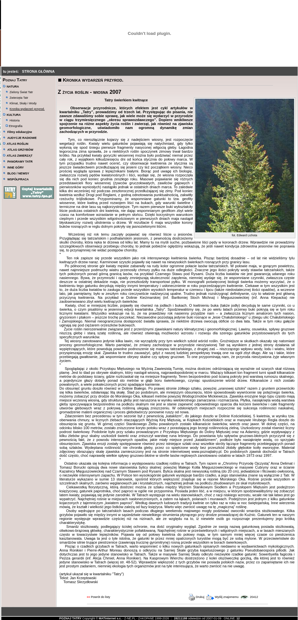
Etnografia (14, 126)
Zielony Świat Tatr (21, 92)
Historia (15, 120)
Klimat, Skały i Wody (23, 103)
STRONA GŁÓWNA (38, 71)
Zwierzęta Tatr (19, 97)
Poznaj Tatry (15, 79)
